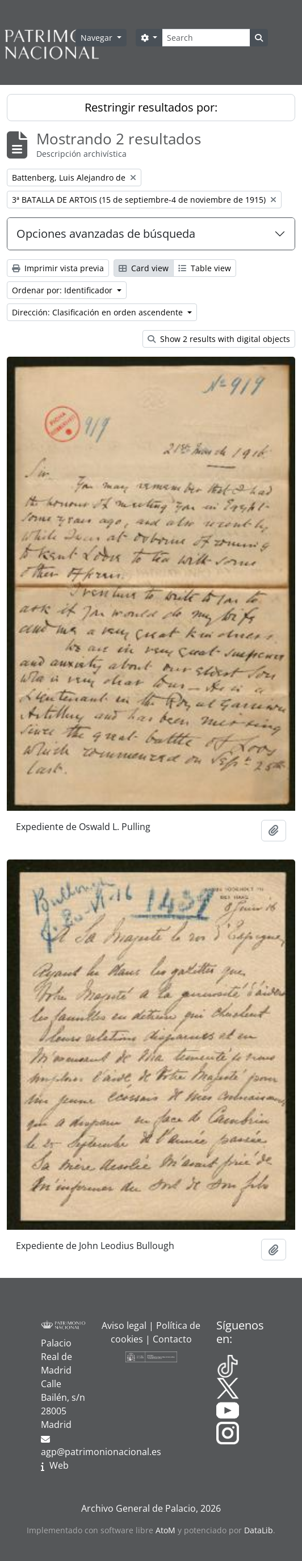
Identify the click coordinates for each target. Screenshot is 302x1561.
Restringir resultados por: (151, 107)
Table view (204, 268)
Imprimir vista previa (58, 268)
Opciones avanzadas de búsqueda (105, 233)
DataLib (258, 1530)
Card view (144, 268)
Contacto (172, 1339)
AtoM (165, 1530)
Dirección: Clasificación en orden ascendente (98, 312)
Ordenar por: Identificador (63, 290)
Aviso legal (124, 1325)
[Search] (206, 37)
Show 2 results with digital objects (219, 338)
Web (59, 1465)
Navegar (98, 37)
